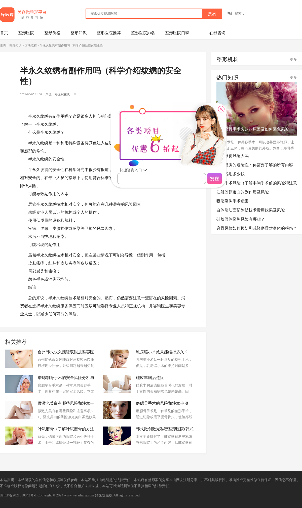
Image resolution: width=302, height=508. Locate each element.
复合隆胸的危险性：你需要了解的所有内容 (254, 165)
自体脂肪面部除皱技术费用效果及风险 (250, 210)
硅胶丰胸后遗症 (150, 377)
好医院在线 (103, 495)
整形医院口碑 (177, 33)
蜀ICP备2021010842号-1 (18, 495)
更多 (293, 59)
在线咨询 (217, 33)
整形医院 (26, 33)
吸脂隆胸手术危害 (232, 201)
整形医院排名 (143, 33)
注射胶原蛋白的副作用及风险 (242, 192)
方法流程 (31, 45)
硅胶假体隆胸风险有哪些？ (240, 219)
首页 (4, 33)
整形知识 (78, 33)
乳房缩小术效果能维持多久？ (162, 352)
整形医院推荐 (109, 33)
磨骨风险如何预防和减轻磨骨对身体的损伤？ (256, 228)
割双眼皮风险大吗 (232, 156)
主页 (3, 45)
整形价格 (52, 33)
